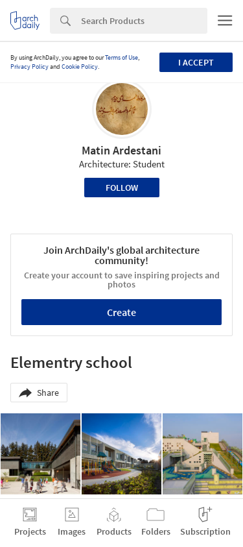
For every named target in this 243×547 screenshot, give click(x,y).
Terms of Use (121, 57)
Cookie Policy (80, 66)
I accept (196, 62)
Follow (122, 187)
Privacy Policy (29, 66)
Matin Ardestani (121, 150)
